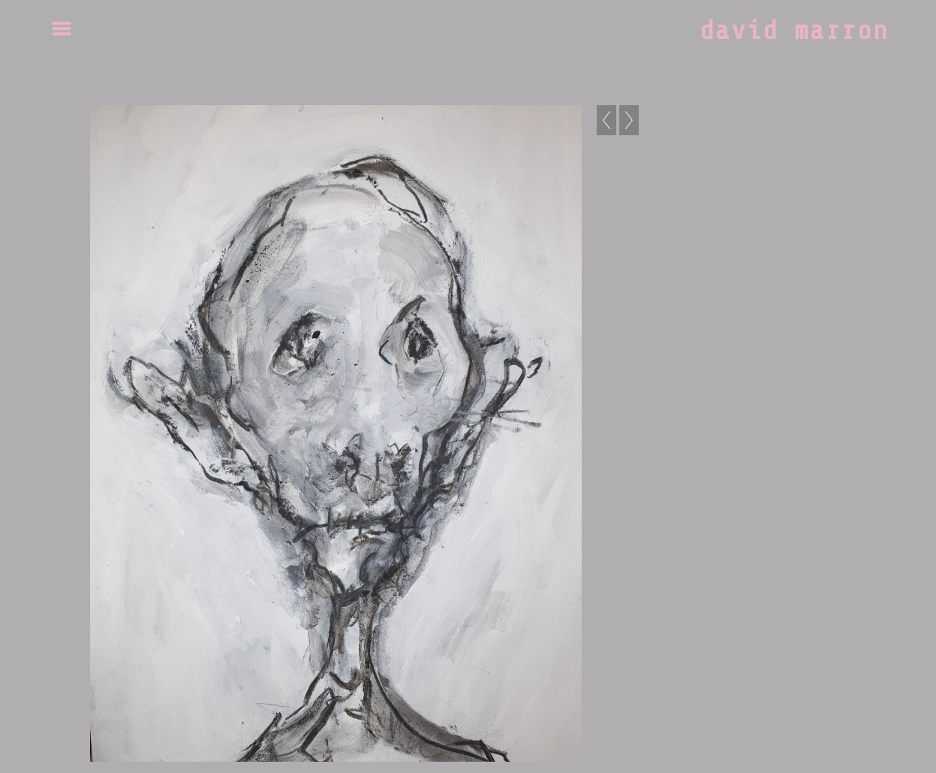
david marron (794, 31)
